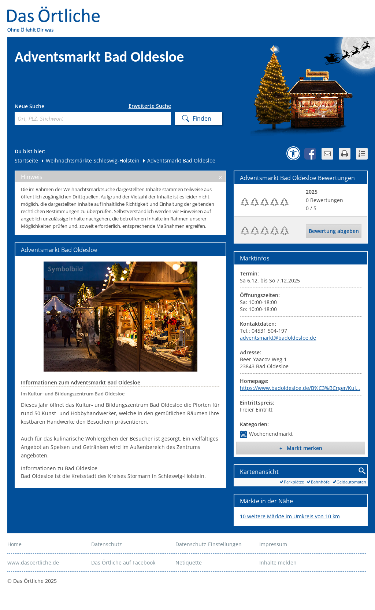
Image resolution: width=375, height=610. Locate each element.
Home (14, 544)
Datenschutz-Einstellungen (208, 544)
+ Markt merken (300, 448)
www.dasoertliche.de (33, 562)
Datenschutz (106, 544)
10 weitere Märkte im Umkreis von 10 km (290, 516)
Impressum (273, 544)
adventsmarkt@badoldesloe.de (278, 337)
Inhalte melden (278, 562)
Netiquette (188, 562)
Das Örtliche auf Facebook (123, 562)
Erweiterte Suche (150, 106)
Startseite (26, 160)
